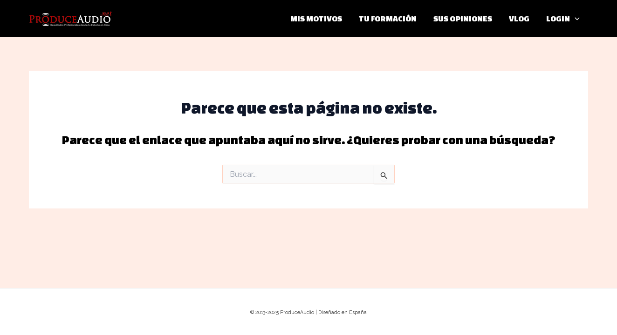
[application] (575, 18)
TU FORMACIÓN (388, 18)
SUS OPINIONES (462, 18)
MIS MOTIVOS (316, 18)
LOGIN (563, 18)
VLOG (519, 18)
